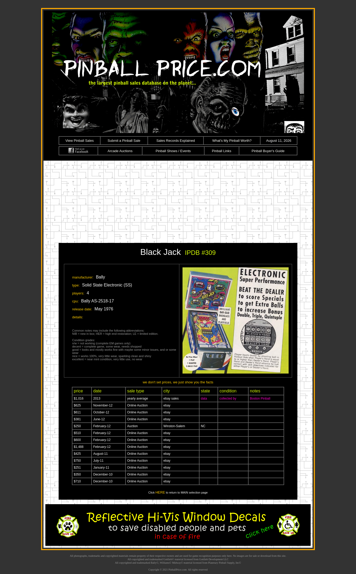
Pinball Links (221, 151)
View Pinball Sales (79, 141)
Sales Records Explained (175, 141)
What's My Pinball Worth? (231, 141)
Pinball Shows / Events (173, 151)
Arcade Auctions (120, 151)
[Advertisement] (178, 200)
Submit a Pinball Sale (124, 141)
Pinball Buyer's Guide (268, 151)
